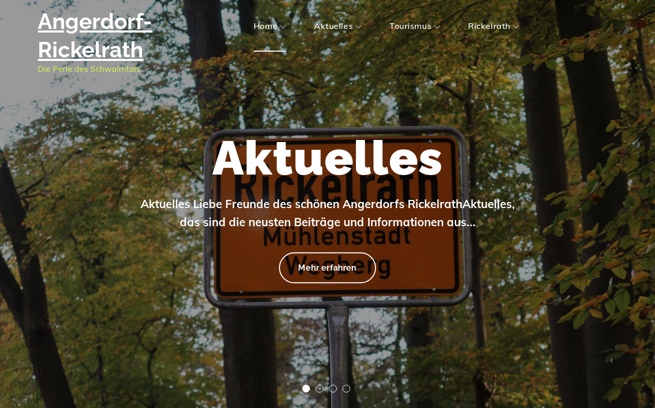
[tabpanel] (327, 204)
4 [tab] (346, 389)
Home (270, 26)
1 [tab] (306, 389)
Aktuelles (338, 26)
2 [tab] (319, 389)
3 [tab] (333, 389)
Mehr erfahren (327, 266)
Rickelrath (493, 26)
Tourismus (414, 26)
